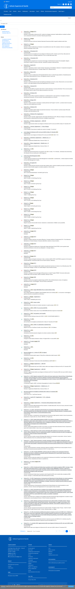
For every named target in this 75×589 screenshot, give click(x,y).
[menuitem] (6, 11)
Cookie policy (10, 568)
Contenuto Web (6, 33)
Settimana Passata (6, 43)
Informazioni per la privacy (13, 564)
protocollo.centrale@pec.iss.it (16, 556)
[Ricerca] (59, 7)
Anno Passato (5, 46)
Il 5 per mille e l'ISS (32, 579)
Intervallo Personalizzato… (7, 47)
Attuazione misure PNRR (13, 575)
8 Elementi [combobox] (23, 531)
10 (70, 531)
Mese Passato (5, 44)
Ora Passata (5, 40)
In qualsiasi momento (6, 39)
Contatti (9, 566)
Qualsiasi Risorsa (5, 31)
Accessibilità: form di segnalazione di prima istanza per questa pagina (52, 585)
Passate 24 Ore (6, 42)
